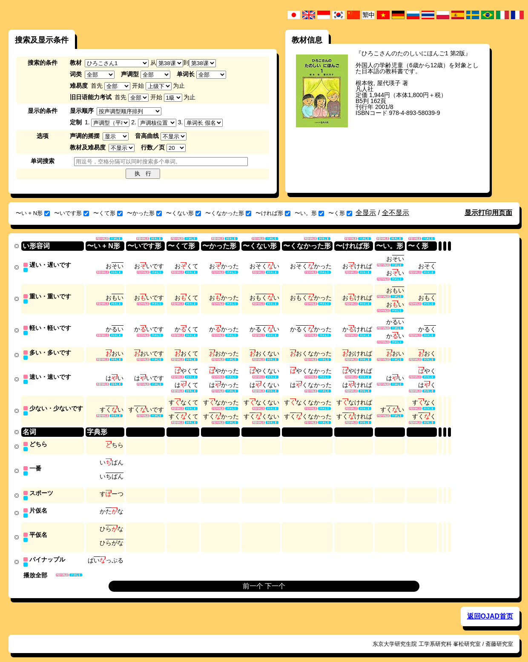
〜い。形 (309, 213)
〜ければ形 (272, 213)
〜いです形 (71, 213)
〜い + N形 (33, 213)
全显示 (366, 212)
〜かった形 (144, 213)
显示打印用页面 (488, 212)
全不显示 (395, 212)
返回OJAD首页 (490, 608)
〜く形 (340, 213)
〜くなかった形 (228, 213)
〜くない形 (183, 213)
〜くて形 (108, 213)
